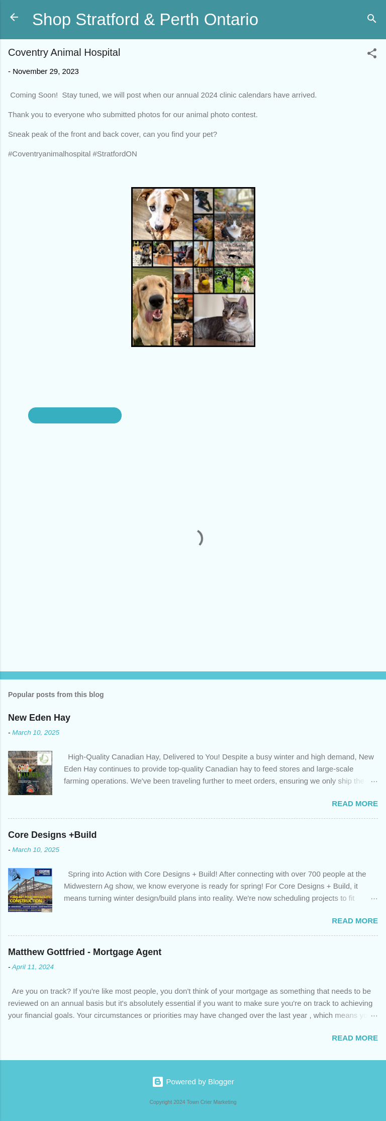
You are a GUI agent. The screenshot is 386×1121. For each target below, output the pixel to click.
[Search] (372, 20)
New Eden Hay (39, 718)
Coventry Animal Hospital (75, 415)
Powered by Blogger (193, 1081)
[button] (372, 55)
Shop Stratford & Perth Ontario (145, 19)
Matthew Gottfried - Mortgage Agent (84, 952)
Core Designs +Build (52, 835)
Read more (355, 803)
